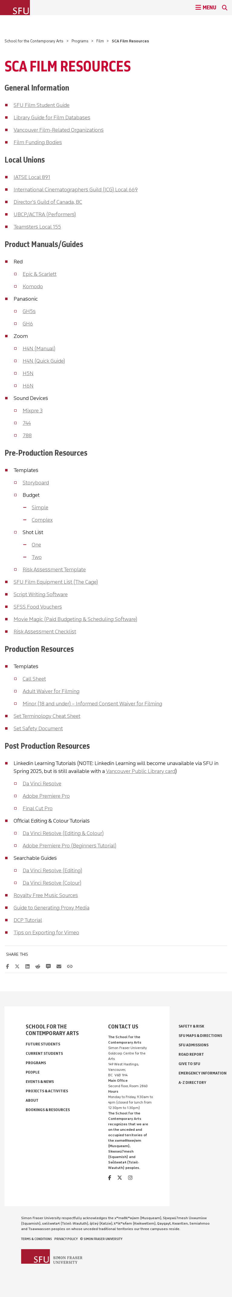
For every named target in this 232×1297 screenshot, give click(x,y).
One (36, 544)
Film (100, 41)
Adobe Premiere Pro (46, 796)
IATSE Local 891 (32, 177)
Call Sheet (34, 678)
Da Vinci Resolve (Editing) (52, 870)
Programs (80, 41)
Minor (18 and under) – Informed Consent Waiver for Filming (92, 703)
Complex (42, 519)
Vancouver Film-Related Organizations (59, 130)
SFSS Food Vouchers (38, 606)
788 (27, 435)
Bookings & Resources (48, 1109)
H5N (28, 373)
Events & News (40, 1081)
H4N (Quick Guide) (44, 361)
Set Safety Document (38, 728)
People (33, 1072)
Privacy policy (66, 1239)
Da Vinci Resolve (42, 783)
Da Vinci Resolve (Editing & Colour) (63, 833)
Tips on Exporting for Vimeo (46, 932)
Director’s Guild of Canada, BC (48, 202)
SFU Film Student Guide (41, 105)
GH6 (28, 323)
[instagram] (130, 1178)
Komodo (33, 286)
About (32, 1100)
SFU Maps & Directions (200, 1035)
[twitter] (119, 1178)
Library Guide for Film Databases (52, 117)
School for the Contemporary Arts (34, 41)
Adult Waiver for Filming (51, 691)
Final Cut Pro (38, 808)
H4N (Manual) (39, 348)
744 (27, 423)
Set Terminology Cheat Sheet (47, 716)
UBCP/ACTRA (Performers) (45, 214)
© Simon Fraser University (101, 1239)
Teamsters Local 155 (37, 226)
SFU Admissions (193, 1045)
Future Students (43, 1044)
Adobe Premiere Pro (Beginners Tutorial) (69, 845)
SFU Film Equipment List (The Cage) (56, 582)
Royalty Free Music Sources (46, 895)
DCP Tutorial (28, 920)
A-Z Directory (192, 1082)
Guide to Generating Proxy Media (51, 907)
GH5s (29, 311)
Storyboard (36, 482)
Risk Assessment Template (54, 569)
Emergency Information (203, 1073)
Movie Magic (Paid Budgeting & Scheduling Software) (75, 619)
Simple (40, 507)
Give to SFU (189, 1063)
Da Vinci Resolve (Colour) (52, 883)
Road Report (191, 1054)
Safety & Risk (191, 1026)
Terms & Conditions (36, 1239)
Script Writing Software (41, 594)
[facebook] (109, 1178)
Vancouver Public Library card (140, 771)
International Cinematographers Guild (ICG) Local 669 (76, 189)
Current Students (44, 1053)
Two (37, 557)
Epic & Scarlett (39, 274)
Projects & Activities (47, 1091)
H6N (28, 385)
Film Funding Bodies (38, 142)
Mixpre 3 (33, 410)
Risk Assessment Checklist (45, 631)
